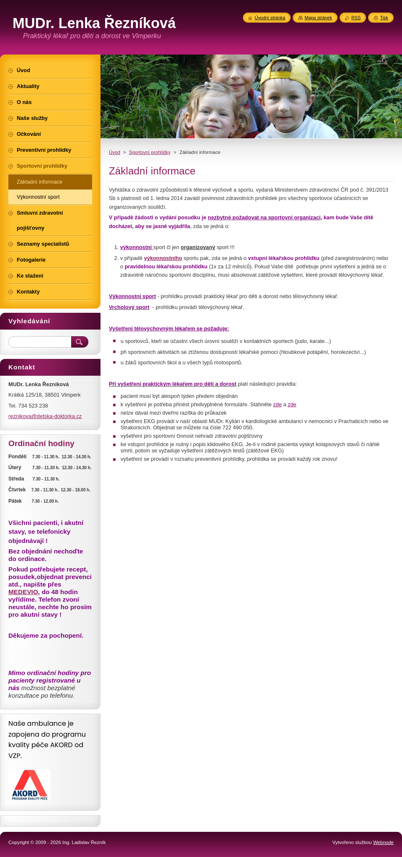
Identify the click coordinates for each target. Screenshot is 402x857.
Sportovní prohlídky (149, 152)
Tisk (384, 17)
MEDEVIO (23, 591)
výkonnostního (163, 258)
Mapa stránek (318, 17)
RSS (356, 17)
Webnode (383, 842)
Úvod (114, 152)
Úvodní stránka (270, 17)
